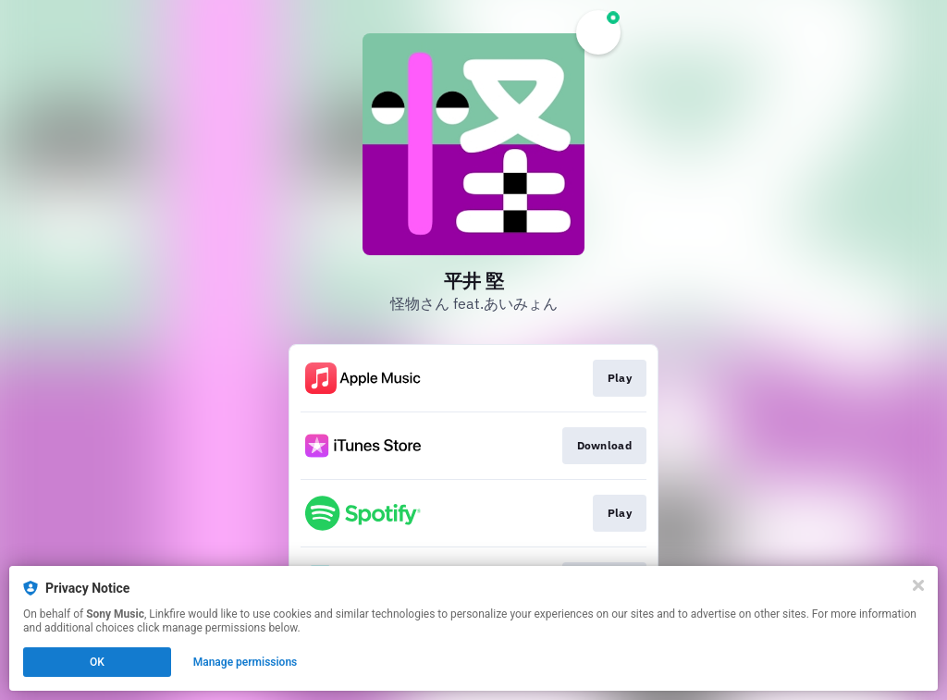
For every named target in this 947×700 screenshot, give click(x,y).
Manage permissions (245, 662)
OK (97, 662)
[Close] (918, 585)
